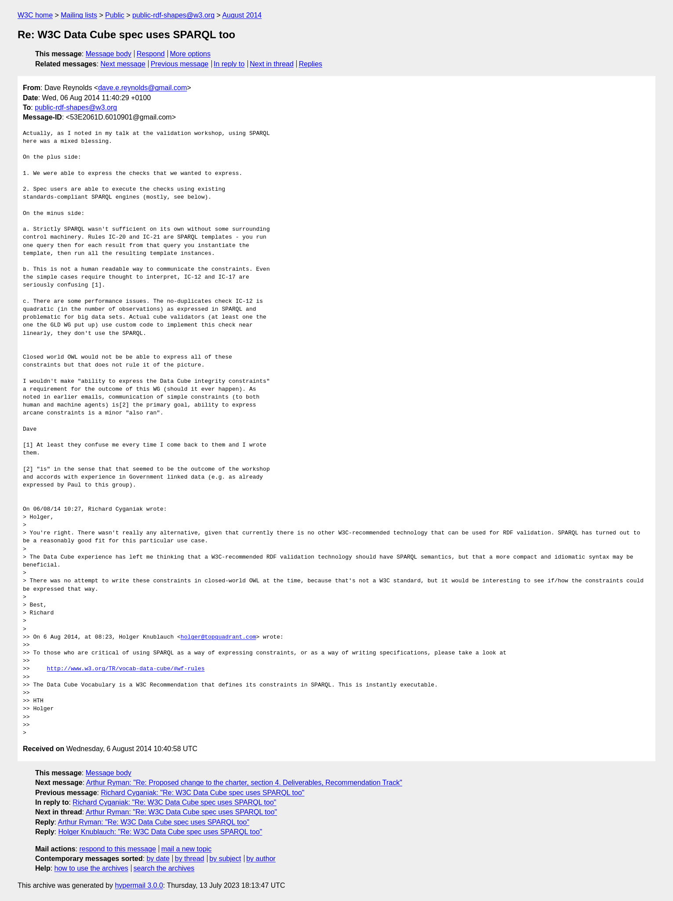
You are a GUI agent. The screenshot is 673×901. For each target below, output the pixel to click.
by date (157, 858)
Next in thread (272, 64)
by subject (225, 858)
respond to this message (117, 849)
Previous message (180, 64)
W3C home (35, 15)
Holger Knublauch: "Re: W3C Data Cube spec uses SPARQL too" (160, 832)
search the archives (164, 868)
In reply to (229, 64)
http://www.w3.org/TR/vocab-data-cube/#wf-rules (126, 669)
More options (190, 54)
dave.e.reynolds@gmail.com (142, 87)
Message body (108, 54)
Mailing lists (79, 15)
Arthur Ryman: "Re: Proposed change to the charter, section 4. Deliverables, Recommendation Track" (244, 782)
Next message (123, 64)
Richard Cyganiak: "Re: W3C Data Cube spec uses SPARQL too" (202, 792)
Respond (151, 54)
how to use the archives (91, 868)
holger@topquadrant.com (218, 637)
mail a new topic (186, 849)
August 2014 (242, 15)
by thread (189, 858)
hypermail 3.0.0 (139, 885)
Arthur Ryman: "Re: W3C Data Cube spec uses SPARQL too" (181, 812)
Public (114, 15)
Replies (310, 64)
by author (261, 858)
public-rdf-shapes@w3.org (173, 15)
